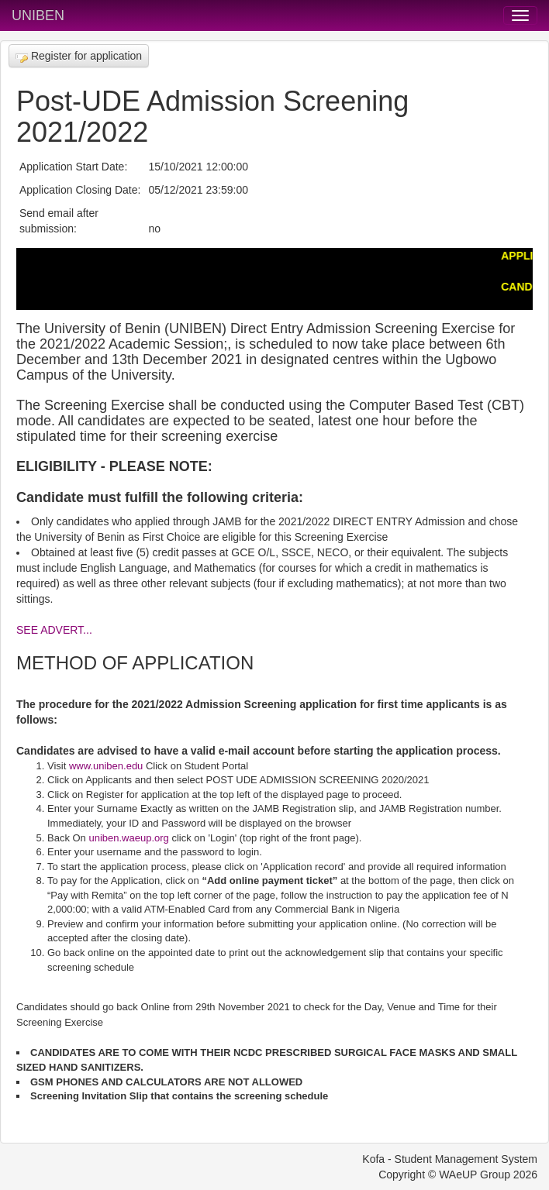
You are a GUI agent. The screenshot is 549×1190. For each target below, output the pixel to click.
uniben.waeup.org (128, 838)
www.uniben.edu (106, 766)
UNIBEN (38, 15)
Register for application (79, 56)
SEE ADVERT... (54, 630)
